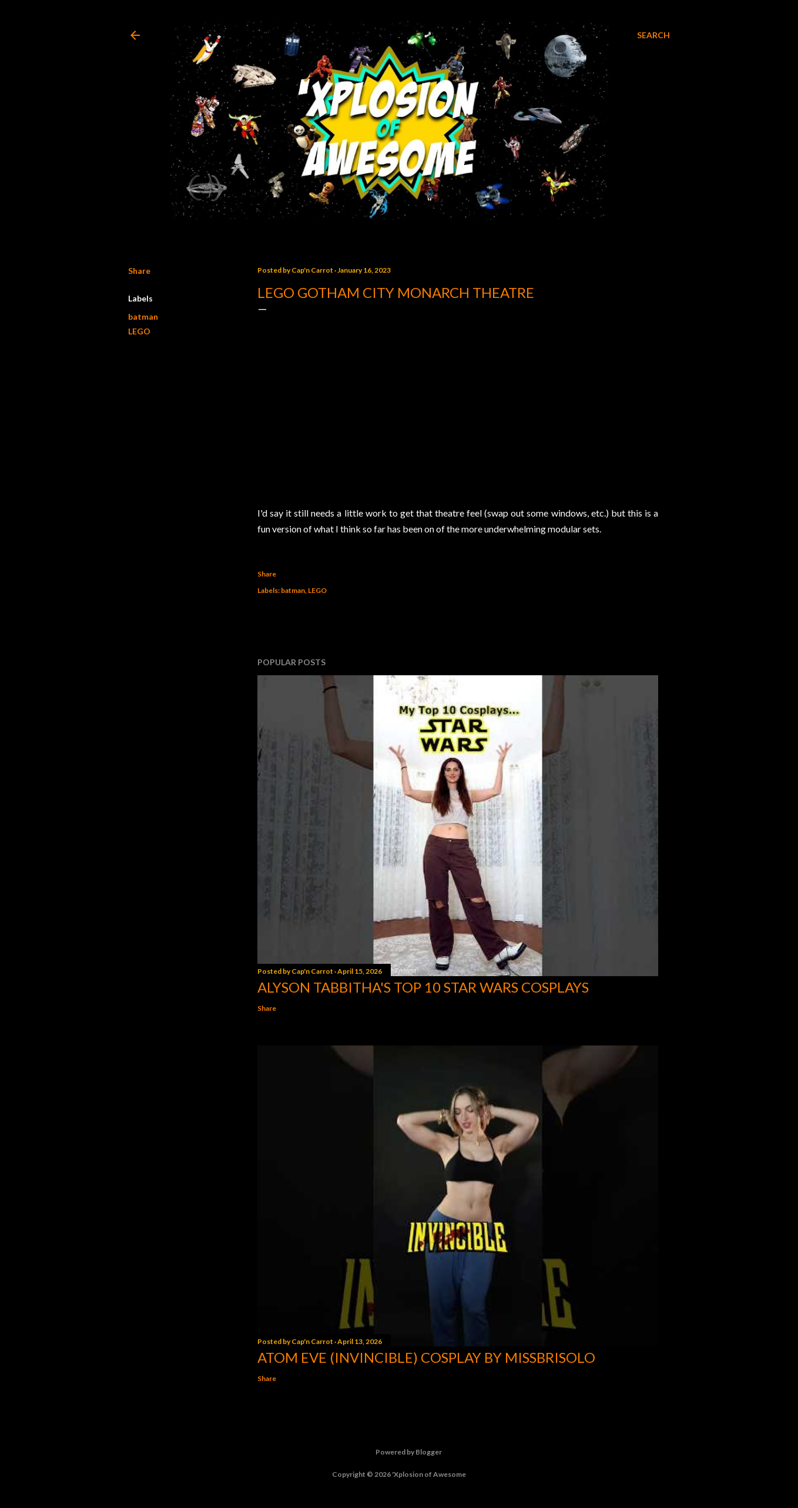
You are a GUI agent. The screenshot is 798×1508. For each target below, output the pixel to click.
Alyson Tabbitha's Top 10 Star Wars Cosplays (423, 987)
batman (143, 316)
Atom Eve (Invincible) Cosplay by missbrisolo (426, 1357)
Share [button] (139, 271)
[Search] (653, 35)
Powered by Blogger (399, 1452)
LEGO (139, 331)
